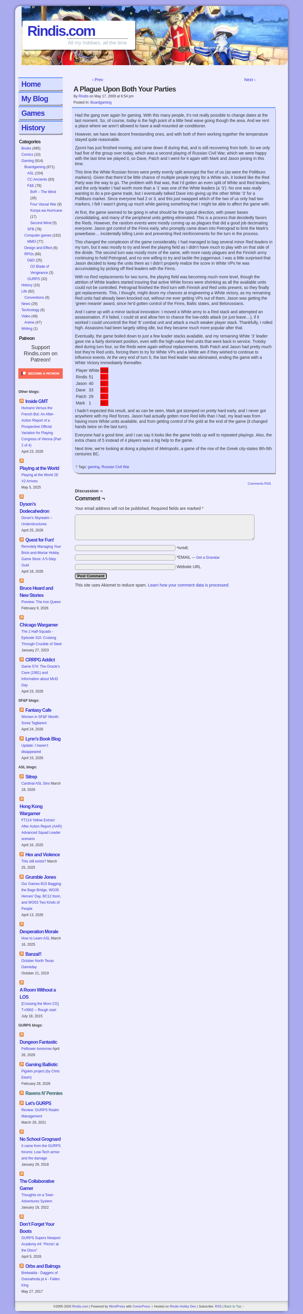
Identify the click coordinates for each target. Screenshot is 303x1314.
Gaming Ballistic (41, 1064)
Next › (249, 79)
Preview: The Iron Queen (41, 602)
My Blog (34, 98)
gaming (93, 467)
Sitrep (31, 776)
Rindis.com (61, 31)
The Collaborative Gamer (37, 1185)
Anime (29, 322)
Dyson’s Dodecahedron (34, 508)
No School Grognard (40, 1139)
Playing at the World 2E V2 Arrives (39, 478)
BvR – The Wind (43, 192)
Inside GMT (36, 401)
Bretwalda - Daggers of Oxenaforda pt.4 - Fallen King (40, 1279)
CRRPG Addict (40, 659)
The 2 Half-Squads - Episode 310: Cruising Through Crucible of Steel (41, 637)
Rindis (83, 96)
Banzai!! (33, 954)
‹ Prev (97, 79)
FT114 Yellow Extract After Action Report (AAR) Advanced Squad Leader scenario (41, 829)
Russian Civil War (115, 467)
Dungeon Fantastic (38, 1042)
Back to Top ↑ (234, 1306)
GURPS (33, 279)
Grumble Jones (40, 877)
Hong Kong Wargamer (31, 810)
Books (26, 148)
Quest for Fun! (39, 539)
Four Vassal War (43, 204)
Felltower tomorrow (36, 1049)
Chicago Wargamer (39, 624)
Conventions (34, 297)
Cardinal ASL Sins (35, 783)
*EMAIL (198, 557)
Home (31, 84)
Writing (26, 329)
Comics (27, 154)
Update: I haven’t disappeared (34, 748)
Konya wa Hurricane (46, 210)
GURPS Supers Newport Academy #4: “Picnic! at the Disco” (40, 1244)
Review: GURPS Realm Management (40, 1113)
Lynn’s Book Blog (43, 738)
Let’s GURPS (38, 1103)
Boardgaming (34, 167)
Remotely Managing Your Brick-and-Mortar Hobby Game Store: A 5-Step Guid (41, 555)
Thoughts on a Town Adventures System (37, 1198)
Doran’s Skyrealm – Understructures (36, 521)
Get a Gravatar (208, 557)
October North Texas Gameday (37, 964)
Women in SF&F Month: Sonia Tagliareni (40, 720)
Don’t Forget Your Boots (37, 1228)
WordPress (117, 1306)
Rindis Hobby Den (183, 1306)
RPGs (29, 254)
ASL (30, 173)
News (25, 304)
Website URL (189, 566)
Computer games (37, 235)
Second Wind (40, 223)
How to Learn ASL (35, 938)
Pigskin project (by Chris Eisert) (40, 1074)
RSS (218, 1306)
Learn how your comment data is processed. (188, 585)
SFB (30, 229)
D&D (31, 260)
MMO (31, 242)
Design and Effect (38, 248)
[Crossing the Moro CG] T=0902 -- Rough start (40, 1007)
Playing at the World (39, 468)
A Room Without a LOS (38, 993)
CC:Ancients (37, 179)
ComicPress (141, 1306)
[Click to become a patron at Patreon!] (40, 380)
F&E (30, 186)
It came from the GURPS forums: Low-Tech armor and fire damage (41, 1152)
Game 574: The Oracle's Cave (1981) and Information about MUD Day (40, 675)
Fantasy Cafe (38, 710)
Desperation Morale (39, 931)
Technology (30, 310)
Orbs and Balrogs (42, 1266)
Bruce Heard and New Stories (36, 592)
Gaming (27, 161)
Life (24, 291)
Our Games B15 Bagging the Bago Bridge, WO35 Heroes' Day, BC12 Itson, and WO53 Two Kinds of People (41, 896)
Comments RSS (259, 483)
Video (25, 316)
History (33, 127)
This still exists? (33, 861)
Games (32, 113)
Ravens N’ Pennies (43, 1093)
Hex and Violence (42, 854)
